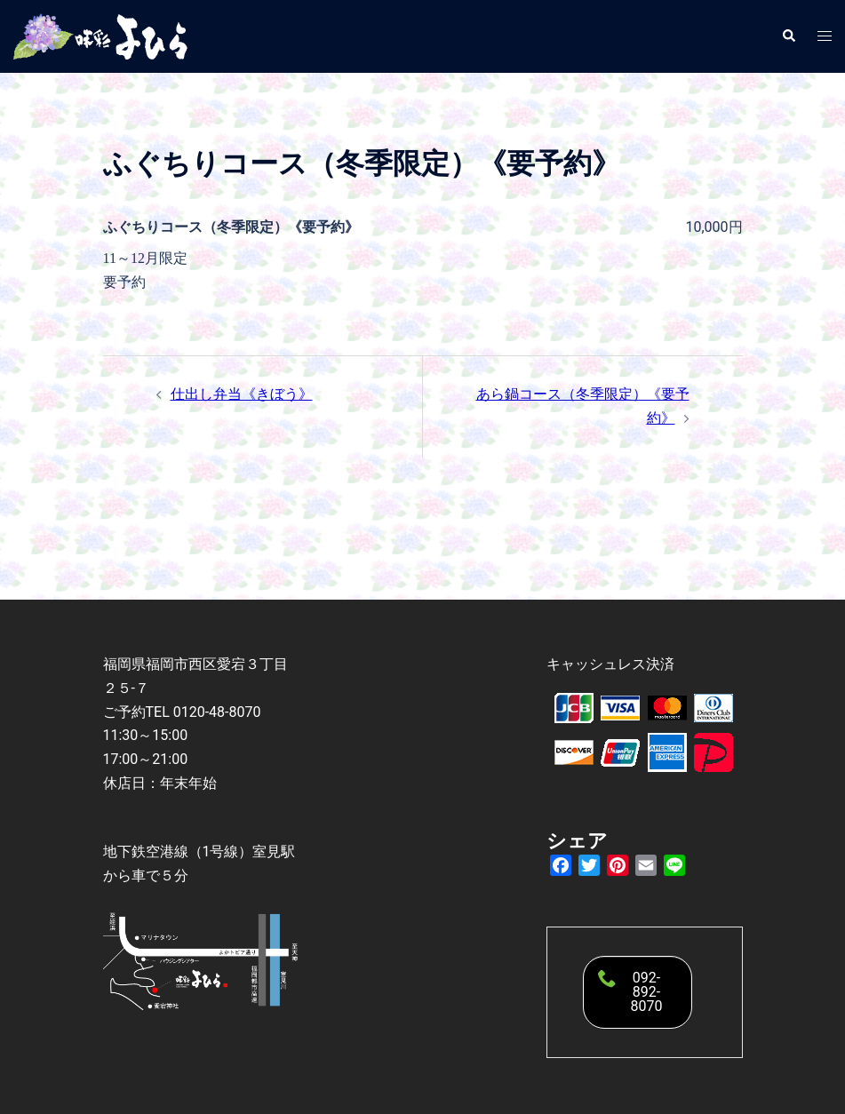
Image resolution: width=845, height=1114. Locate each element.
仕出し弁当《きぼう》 (242, 394)
